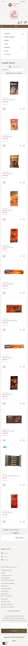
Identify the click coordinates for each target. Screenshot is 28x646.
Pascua (6, 51)
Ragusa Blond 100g (6, 210)
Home (3, 474)
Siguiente (16, 533)
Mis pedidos (4, 599)
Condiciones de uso (6, 575)
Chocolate (6, 33)
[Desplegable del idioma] (23, 2)
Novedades (4, 586)
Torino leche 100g (6, 512)
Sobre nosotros (5, 578)
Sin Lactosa (7, 54)
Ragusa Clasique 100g (7, 247)
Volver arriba (20, 538)
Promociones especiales (7, 583)
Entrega (3, 573)
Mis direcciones (5, 601)
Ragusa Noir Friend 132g (8, 431)
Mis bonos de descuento (8, 607)
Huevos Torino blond (7, 173)
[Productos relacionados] (3, 2)
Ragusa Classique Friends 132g (9, 320)
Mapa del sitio (5, 593)
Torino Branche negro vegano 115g (10, 475)
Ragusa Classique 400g (7, 283)
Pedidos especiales (9, 37)
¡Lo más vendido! (6, 588)
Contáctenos (4, 591)
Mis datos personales (7, 604)
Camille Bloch (5, 98)
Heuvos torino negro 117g (8, 99)
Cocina (6, 44)
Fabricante (7, 47)
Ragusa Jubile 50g (6, 357)
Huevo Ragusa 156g (7, 136)
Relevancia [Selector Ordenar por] (14, 69)
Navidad (6, 40)
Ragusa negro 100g (7, 394)
